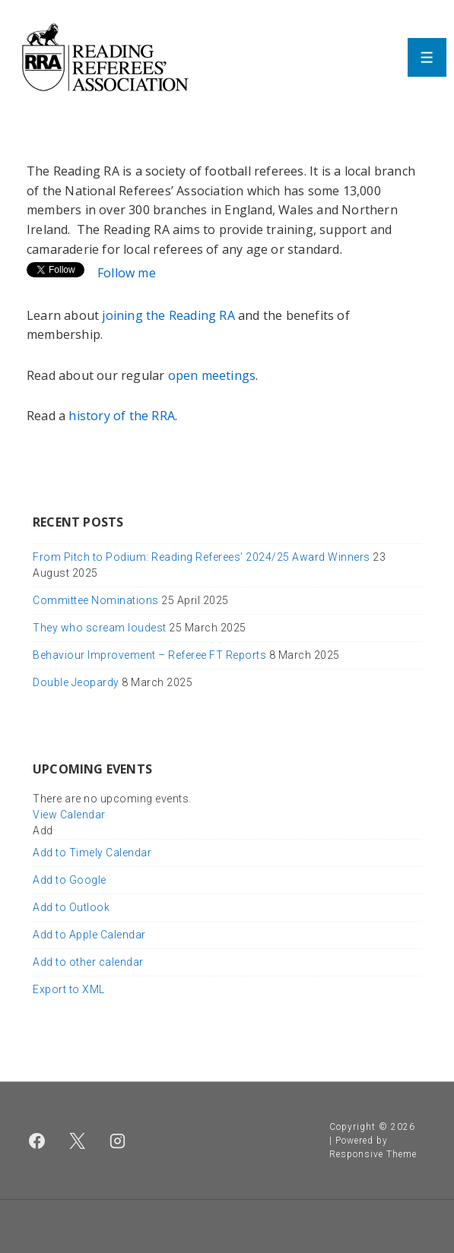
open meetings (212, 375)
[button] (43, 830)
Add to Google (69, 880)
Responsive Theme (373, 1154)
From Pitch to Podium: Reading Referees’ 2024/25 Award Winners (201, 557)
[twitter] (77, 1140)
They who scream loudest (100, 628)
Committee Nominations (96, 600)
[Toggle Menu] (427, 57)
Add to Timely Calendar (92, 852)
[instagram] (117, 1140)
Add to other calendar (88, 962)
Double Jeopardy (76, 682)
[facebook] (37, 1140)
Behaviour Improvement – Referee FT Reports (149, 655)
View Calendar (69, 814)
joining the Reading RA (167, 315)
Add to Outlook (71, 907)
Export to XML (69, 989)
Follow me (126, 272)
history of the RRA (121, 415)
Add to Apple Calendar (89, 935)
